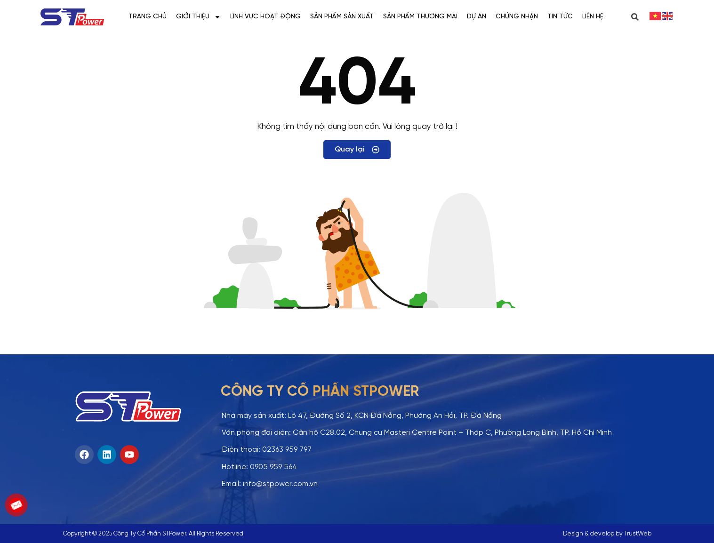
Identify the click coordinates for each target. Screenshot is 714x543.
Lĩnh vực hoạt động (265, 16)
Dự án (476, 16)
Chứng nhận (517, 16)
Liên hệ (592, 16)
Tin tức (560, 16)
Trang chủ (147, 16)
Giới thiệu (198, 17)
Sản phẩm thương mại (420, 16)
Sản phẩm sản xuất (342, 16)
